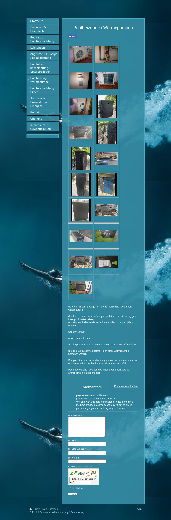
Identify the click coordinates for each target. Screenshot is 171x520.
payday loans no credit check (92, 395)
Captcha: (80, 466)
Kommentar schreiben (126, 386)
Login (139, 508)
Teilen (72, 36)
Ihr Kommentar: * (75, 415)
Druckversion (39, 508)
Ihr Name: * (72, 440)
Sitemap (53, 508)
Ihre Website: (73, 458)
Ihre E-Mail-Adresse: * (85, 449)
